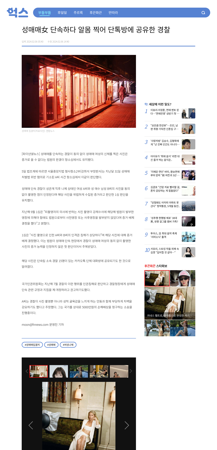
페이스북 (171, 40)
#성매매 (51, 344)
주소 (192, 40)
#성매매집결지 (32, 344)
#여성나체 (68, 344)
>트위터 (178, 40)
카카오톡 (185, 40)
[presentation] (26, 371)
